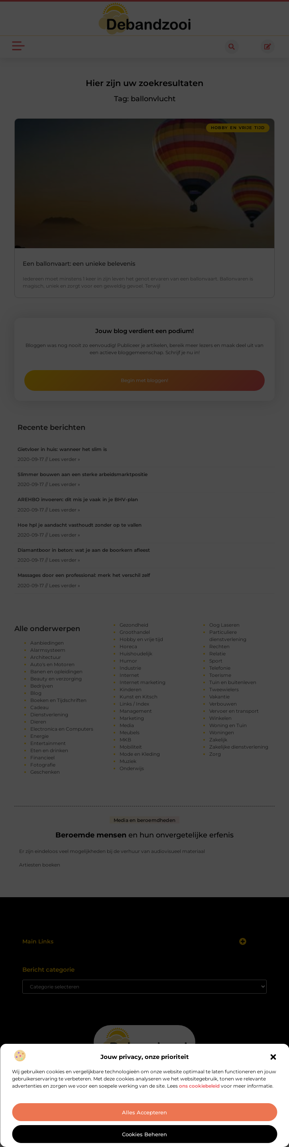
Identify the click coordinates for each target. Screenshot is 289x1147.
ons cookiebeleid (199, 1086)
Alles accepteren (144, 1112)
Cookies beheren (144, 1134)
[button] (273, 1057)
